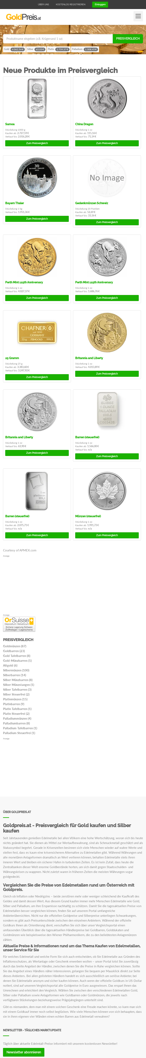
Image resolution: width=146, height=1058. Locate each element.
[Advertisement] (73, 585)
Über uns (43, 4)
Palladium (85, 49)
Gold (14, 49)
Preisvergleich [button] (37, 143)
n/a (90, 449)
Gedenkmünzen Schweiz (91, 203)
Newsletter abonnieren (23, 1052)
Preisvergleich (128, 38)
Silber (36, 49)
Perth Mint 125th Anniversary (24, 282)
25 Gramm (12, 358)
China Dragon (84, 124)
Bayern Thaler (14, 203)
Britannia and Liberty (89, 358)
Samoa (10, 124)
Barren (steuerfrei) (87, 437)
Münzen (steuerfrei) (88, 516)
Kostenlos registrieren (70, 4)
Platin (59, 49)
